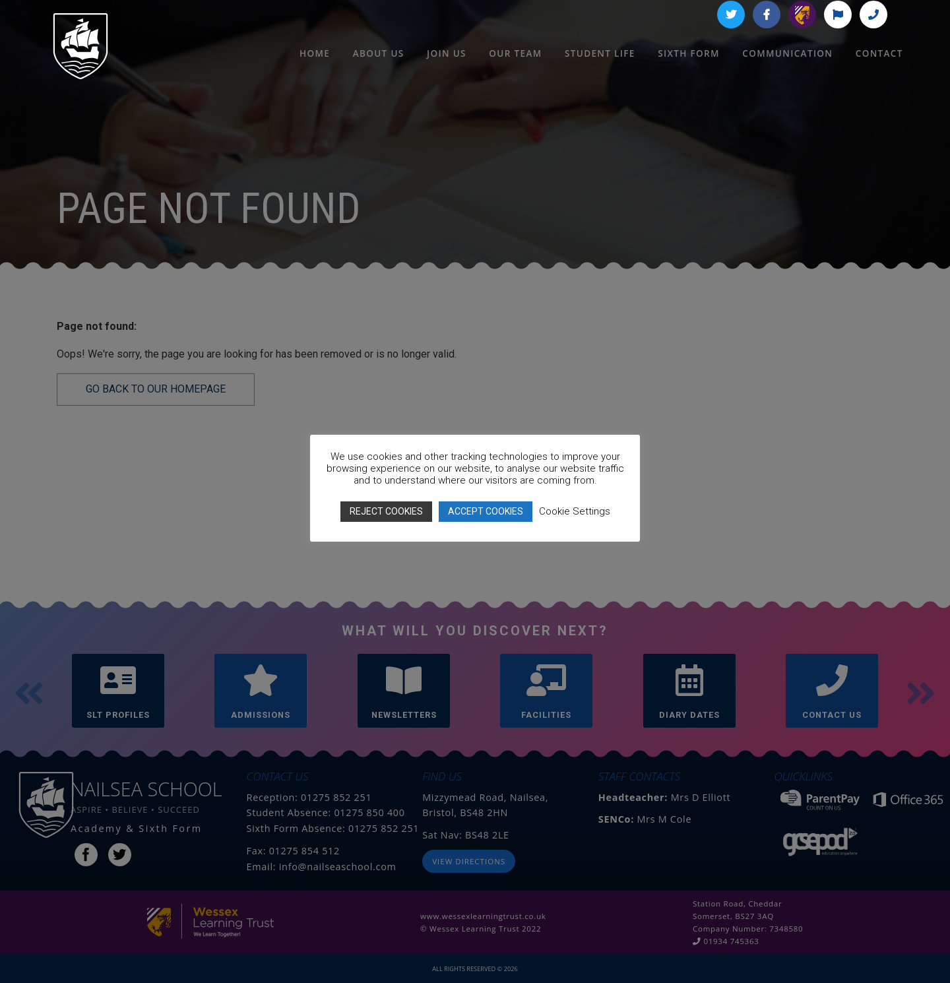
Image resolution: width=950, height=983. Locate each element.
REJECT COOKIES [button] (386, 511)
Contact (879, 73)
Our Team (515, 73)
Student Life (600, 73)
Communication (787, 73)
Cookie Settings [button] (574, 511)
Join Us (446, 73)
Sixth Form (689, 73)
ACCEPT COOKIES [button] (485, 511)
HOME (315, 73)
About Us (378, 73)
